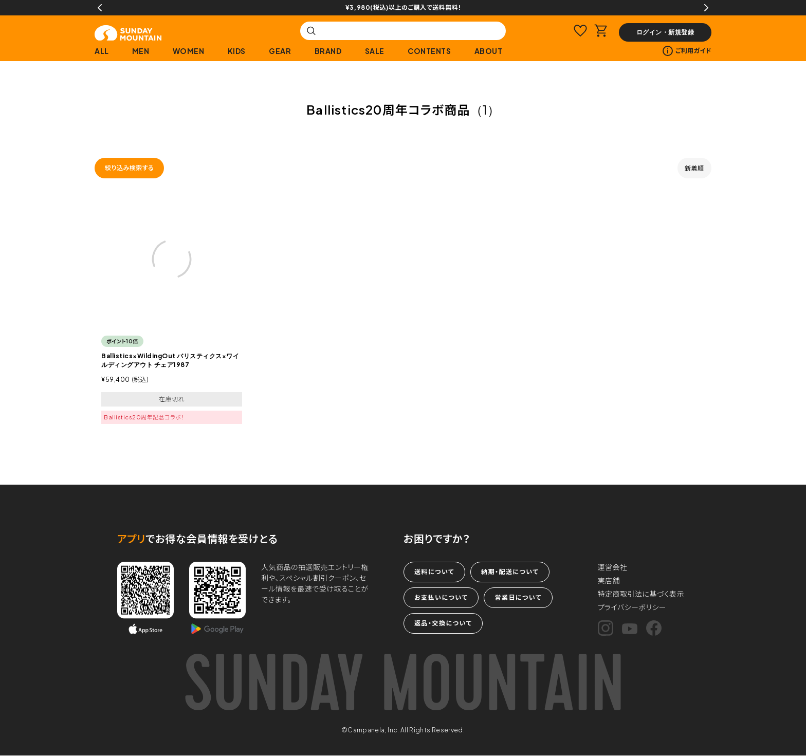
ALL (102, 51)
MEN (141, 51)
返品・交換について (443, 623)
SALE (374, 51)
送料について (434, 572)
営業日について (517, 597)
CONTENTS (429, 51)
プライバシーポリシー (632, 607)
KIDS (237, 51)
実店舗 (609, 580)
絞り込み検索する (129, 168)
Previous (100, 7)
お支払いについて (441, 597)
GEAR (280, 51)
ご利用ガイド (687, 51)
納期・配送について (510, 572)
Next (706, 7)
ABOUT (488, 51)
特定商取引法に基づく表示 (641, 593)
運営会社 (613, 566)
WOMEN (189, 51)
